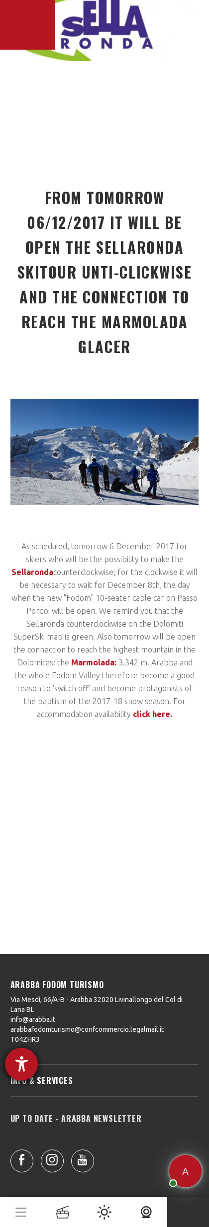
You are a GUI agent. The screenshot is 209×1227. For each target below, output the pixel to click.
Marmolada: (93, 662)
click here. (152, 714)
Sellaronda (32, 572)
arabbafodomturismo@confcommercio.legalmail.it (87, 1029)
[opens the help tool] (21, 1064)
